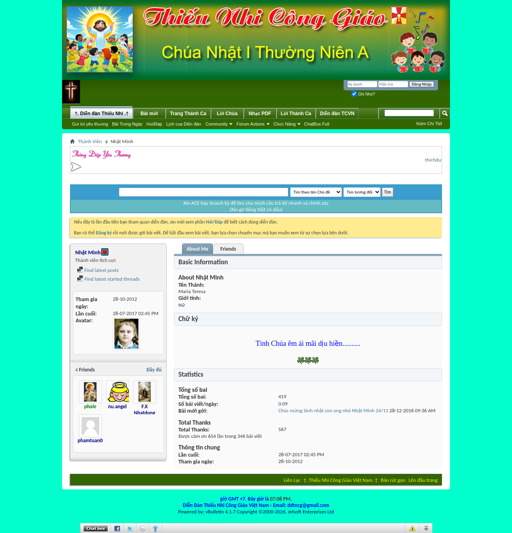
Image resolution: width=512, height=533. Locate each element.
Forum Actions (250, 124)
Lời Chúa (227, 113)
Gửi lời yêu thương (90, 124)
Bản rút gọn (393, 480)
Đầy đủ (154, 370)
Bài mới (149, 113)
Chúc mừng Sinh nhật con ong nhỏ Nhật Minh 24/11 (333, 410)
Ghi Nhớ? (363, 94)
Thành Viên (90, 141)
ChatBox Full (316, 124)
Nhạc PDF (260, 113)
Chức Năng (285, 124)
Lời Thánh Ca (296, 113)
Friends (228, 249)
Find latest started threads (108, 279)
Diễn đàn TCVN (337, 113)
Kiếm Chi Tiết (429, 123)
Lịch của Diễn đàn (183, 124)
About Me (197, 249)
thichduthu (439, 160)
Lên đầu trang (423, 480)
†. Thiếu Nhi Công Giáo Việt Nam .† (341, 480)
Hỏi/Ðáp (154, 124)
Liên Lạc (292, 480)
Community (217, 124)
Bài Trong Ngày (127, 124)
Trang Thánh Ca (188, 113)
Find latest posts (98, 270)
